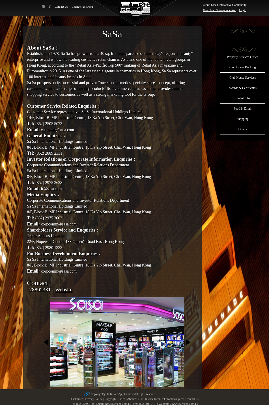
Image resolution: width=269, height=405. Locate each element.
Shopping (243, 119)
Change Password (82, 6)
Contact (37, 282)
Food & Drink (242, 108)
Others (242, 129)
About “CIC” (135, 399)
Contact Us (61, 6)
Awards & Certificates (243, 88)
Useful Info (242, 98)
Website (64, 289)
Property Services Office (242, 57)
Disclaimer (76, 399)
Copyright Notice (114, 399)
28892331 (40, 289)
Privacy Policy (93, 399)
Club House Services (242, 77)
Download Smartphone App (219, 10)
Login (242, 10)
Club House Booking (242, 67)
